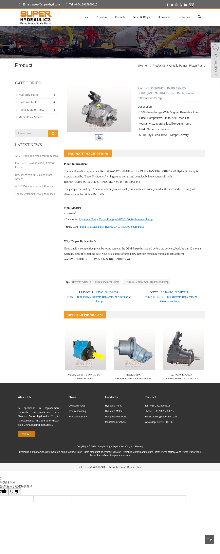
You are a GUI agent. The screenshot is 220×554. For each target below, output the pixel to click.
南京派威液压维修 (95, 467)
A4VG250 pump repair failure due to (36, 186)
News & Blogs (141, 17)
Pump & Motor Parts (31, 109)
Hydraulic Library (78, 416)
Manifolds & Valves (30, 117)
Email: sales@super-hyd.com (38, 4)
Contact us (184, 17)
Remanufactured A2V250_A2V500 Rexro (35, 165)
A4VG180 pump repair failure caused (36, 155)
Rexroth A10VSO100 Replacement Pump (96, 281)
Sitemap (138, 446)
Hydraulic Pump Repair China (125, 467)
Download (163, 17)
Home (85, 17)
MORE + (26, 433)
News (73, 397)
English (196, 5)
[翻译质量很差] (14, 491)
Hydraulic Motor (28, 102)
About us (102, 17)
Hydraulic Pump (176, 65)
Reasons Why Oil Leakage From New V (33, 176)
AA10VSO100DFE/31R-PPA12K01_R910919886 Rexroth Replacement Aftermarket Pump (170, 297)
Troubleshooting (77, 411)
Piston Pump (197, 65)
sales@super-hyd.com (165, 416)
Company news (77, 405)
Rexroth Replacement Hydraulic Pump (146, 281)
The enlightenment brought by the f (35, 193)
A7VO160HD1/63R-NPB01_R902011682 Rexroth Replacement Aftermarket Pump (99, 297)
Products (120, 17)
